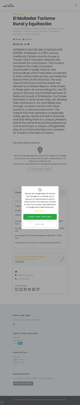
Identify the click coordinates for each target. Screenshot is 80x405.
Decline (40, 224)
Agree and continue (40, 217)
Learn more (40, 211)
